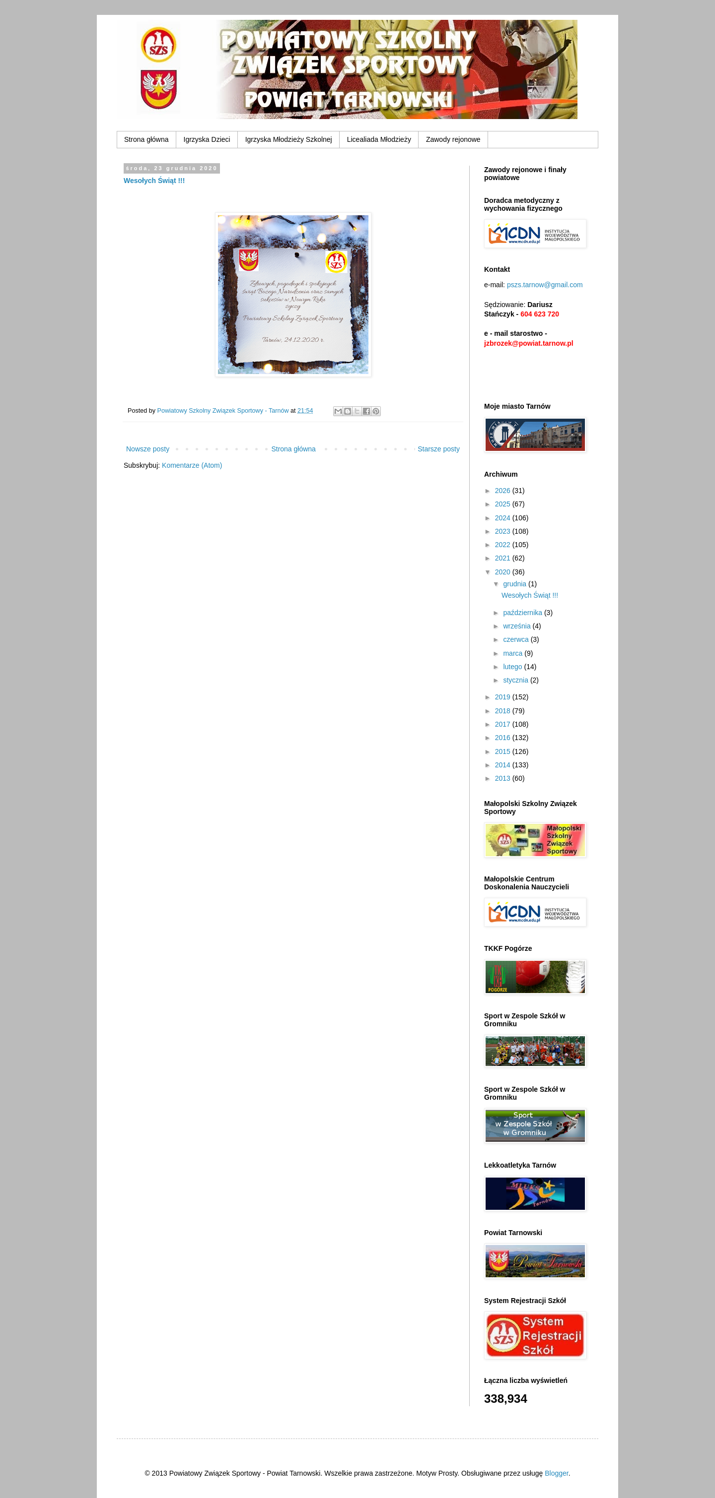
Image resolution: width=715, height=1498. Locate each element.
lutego (513, 667)
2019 (503, 697)
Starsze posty (439, 449)
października (523, 613)
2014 (503, 765)
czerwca (516, 639)
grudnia (515, 584)
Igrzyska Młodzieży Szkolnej (288, 139)
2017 (503, 724)
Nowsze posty (147, 449)
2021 (503, 558)
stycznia (516, 680)
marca (513, 653)
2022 (503, 545)
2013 (503, 778)
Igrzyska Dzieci (207, 139)
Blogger (556, 1473)
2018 (503, 711)
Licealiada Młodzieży (379, 139)
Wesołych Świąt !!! (154, 181)
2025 (503, 504)
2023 (503, 531)
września (517, 626)
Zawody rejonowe (453, 139)
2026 (503, 491)
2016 (503, 738)
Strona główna (146, 139)
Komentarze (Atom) (192, 465)
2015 (503, 751)
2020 (503, 572)
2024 (503, 518)
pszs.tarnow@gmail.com (545, 285)
